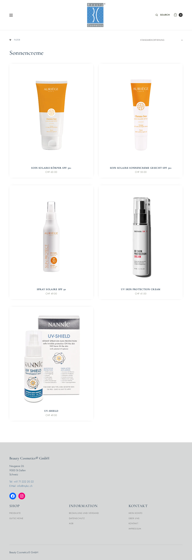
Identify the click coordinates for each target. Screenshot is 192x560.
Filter (14, 40)
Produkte (15, 513)
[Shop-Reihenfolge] (161, 40)
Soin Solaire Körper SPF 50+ (51, 167)
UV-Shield (51, 410)
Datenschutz (77, 518)
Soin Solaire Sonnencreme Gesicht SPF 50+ (141, 167)
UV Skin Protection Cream (140, 289)
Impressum (135, 528)
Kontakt (133, 523)
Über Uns (134, 518)
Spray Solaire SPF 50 (51, 289)
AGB (71, 523)
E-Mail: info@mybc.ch (20, 486)
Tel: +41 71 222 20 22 (21, 481)
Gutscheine (16, 518)
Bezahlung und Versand (84, 513)
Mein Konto (135, 513)
